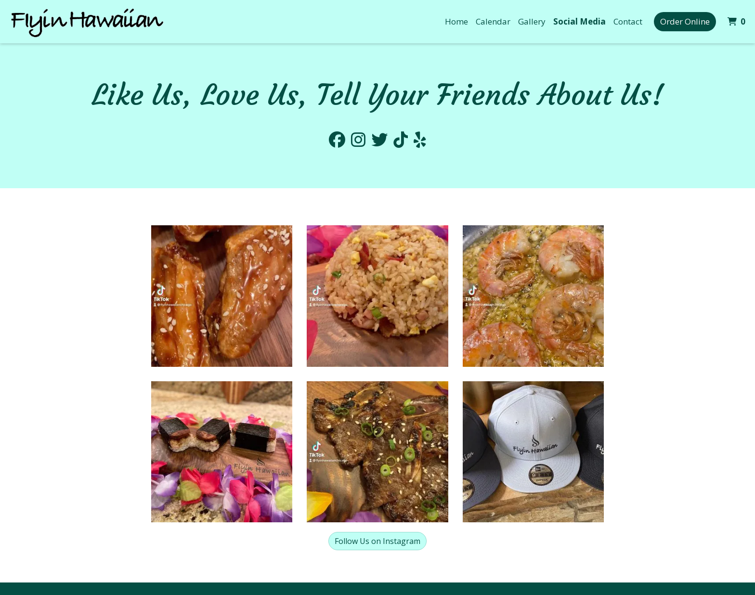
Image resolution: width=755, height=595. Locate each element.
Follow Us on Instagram (377, 541)
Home (456, 21)
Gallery (532, 21)
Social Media (579, 21)
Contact (627, 21)
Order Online (685, 21)
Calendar (493, 21)
